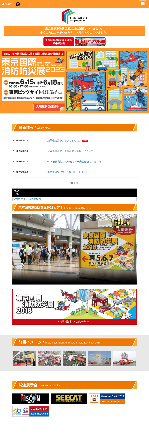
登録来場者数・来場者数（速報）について (70, 151)
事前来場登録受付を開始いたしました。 (69, 172)
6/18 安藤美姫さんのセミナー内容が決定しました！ (75, 161)
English (7, 4)
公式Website (82, 321)
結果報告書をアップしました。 (64, 140)
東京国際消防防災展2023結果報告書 (58, 42)
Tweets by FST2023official (27, 199)
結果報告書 (66, 321)
